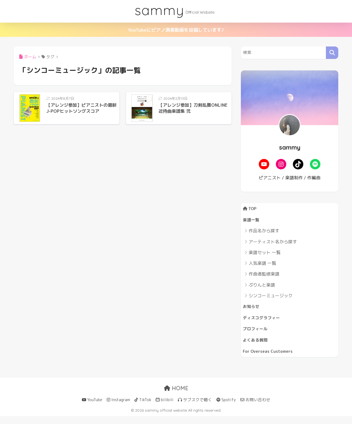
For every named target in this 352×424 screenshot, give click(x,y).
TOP (251, 209)
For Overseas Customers (271, 358)
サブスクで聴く (195, 408)
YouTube (92, 408)
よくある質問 (257, 346)
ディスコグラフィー (264, 321)
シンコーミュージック (271, 298)
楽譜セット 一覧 (264, 255)
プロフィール (257, 334)
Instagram (118, 408)
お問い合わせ (255, 408)
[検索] (332, 52)
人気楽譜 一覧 (262, 265)
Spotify (226, 408)
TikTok (142, 408)
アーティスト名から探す (273, 244)
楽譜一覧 (252, 221)
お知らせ (252, 309)
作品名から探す (264, 233)
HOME (176, 396)
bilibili (165, 408)
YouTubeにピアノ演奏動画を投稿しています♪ (176, 30)
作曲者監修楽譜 (264, 276)
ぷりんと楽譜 (262, 287)
